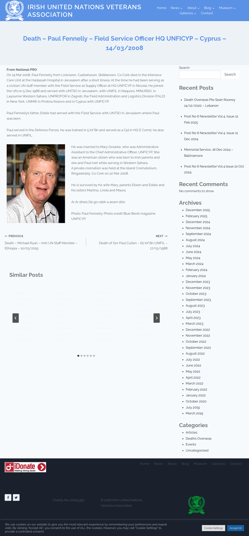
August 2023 (195, 305)
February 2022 (196, 389)
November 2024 (198, 228)
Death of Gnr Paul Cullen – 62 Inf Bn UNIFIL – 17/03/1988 (128, 241)
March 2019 (194, 413)
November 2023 (198, 288)
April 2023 (193, 318)
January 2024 (196, 276)
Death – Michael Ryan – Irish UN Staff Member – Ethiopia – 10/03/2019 (44, 241)
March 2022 (194, 383)
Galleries (218, 464)
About (172, 464)
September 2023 (198, 300)
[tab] (78, 356)
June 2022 (193, 365)
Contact (207, 13)
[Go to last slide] (15, 318)
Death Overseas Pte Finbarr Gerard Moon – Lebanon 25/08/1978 (65, 316)
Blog (185, 464)
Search (184, 68)
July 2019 (193, 407)
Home (161, 8)
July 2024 (193, 246)
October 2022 (196, 341)
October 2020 (196, 401)
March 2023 (194, 323)
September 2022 (198, 348)
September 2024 (198, 234)
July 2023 (193, 312)
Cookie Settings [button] (213, 528)
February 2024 (196, 270)
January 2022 (196, 395)
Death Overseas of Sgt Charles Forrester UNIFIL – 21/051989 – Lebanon (24, 316)
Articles (191, 432)
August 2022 (195, 353)
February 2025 (196, 216)
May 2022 (193, 371)
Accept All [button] (235, 528)
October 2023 (196, 294)
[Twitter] (16, 497)
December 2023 (198, 282)
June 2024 (193, 252)
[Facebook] (8, 497)
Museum (200, 464)
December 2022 (198, 330)
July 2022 (193, 359)
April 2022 (193, 377)
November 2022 (198, 335)
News (158, 464)
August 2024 (195, 240)
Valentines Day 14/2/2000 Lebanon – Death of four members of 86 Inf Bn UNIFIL (106, 316)
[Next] (157, 318)
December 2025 (198, 210)
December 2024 (198, 222)
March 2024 (194, 264)
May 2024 (193, 258)
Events (191, 444)
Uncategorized (197, 450)
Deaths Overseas (199, 438)
